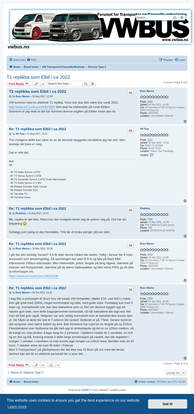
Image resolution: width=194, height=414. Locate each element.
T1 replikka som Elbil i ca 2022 (38, 77)
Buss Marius (147, 91)
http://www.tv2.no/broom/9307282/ (32, 107)
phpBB (84, 390)
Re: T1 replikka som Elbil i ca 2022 (37, 129)
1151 (150, 140)
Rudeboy (145, 208)
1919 (150, 102)
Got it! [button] (168, 404)
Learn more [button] (17, 407)
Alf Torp (144, 129)
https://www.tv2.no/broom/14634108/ (33, 276)
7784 (150, 219)
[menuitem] (31, 60)
